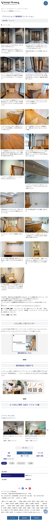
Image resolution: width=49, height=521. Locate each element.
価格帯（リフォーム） (8, 459)
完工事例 (4, 479)
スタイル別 (40, 453)
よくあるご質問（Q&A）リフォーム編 (24, 404)
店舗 (32, 463)
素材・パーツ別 (24, 456)
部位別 (9, 456)
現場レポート (28, 475)
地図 (30, 493)
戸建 (13, 463)
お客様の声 (28, 479)
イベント (12, 518)
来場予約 (36, 518)
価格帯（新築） (40, 456)
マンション (22, 463)
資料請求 (24, 518)
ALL (5, 463)
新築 (9, 453)
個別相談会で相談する (24, 365)
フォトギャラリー (6, 475)
